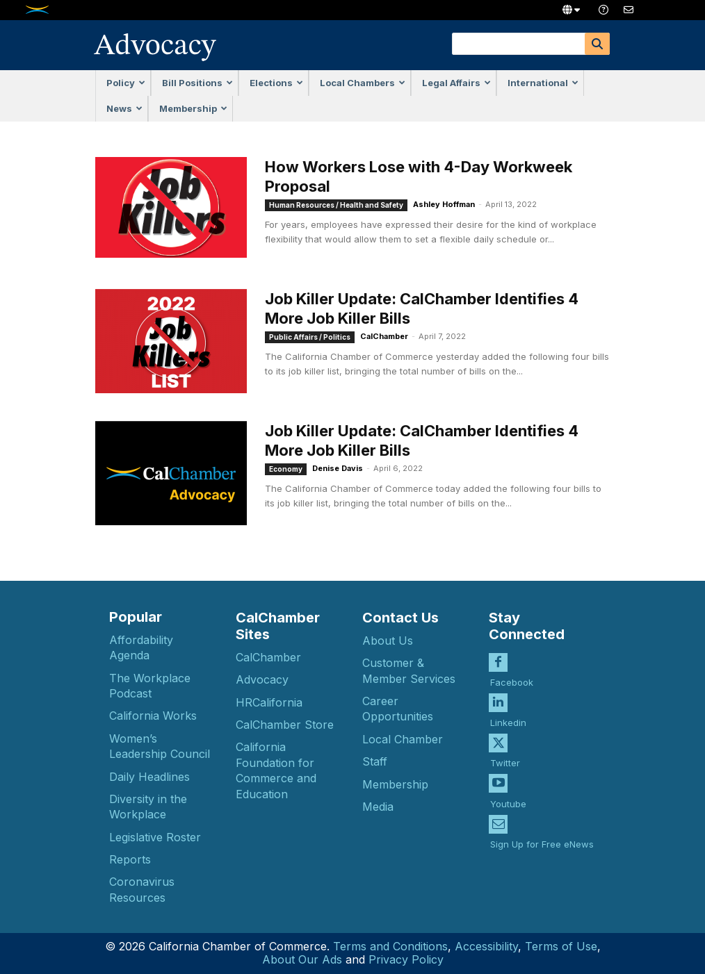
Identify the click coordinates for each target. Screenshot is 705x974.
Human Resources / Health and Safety (336, 205)
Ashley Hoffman (444, 204)
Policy (125, 82)
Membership (193, 108)
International (543, 82)
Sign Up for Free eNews (542, 843)
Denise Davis (337, 468)
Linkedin (508, 721)
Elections (276, 82)
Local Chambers (362, 82)
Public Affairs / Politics (309, 337)
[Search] (597, 44)
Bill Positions (197, 82)
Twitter (505, 762)
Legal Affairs (456, 82)
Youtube (508, 803)
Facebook (511, 681)
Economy (285, 469)
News (124, 108)
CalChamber (384, 336)
